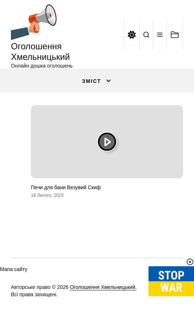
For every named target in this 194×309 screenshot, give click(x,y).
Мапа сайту (13, 269)
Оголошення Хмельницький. (103, 287)
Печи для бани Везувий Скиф (66, 187)
